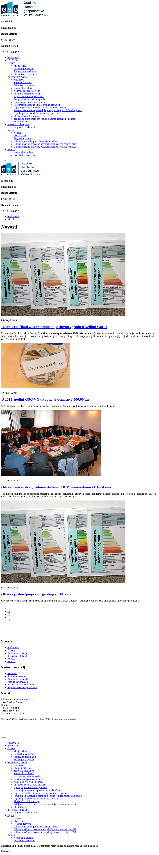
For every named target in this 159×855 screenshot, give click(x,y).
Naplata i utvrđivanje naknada (28, 96)
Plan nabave (20, 135)
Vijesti (10, 130)
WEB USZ (12, 60)
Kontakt (11, 149)
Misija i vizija (20, 65)
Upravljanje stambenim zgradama (30, 102)
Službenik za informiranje (26, 116)
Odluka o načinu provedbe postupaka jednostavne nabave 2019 (45, 144)
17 (8, 617)
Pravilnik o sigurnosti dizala (28, 93)
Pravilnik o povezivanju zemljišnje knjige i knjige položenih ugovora (48, 110)
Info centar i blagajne (18, 124)
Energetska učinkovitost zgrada (29, 99)
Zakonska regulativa (24, 85)
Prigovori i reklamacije (25, 127)
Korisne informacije (17, 77)
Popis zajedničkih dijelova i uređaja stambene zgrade (40, 107)
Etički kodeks (20, 121)
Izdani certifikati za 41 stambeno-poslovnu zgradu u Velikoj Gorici (54, 327)
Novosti (11, 658)
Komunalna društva (23, 152)
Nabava (17, 132)
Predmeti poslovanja (24, 68)
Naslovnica (13, 57)
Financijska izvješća (24, 74)
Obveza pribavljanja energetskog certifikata (36, 594)
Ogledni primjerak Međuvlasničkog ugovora (36, 113)
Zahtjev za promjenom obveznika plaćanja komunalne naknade (45, 118)
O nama (11, 63)
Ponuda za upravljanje (25, 71)
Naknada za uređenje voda (27, 91)
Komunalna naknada (24, 88)
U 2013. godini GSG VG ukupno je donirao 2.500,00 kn (45, 399)
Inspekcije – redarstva (24, 155)
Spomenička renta (23, 82)
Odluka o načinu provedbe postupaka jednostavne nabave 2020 (45, 146)
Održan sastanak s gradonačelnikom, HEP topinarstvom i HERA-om (56, 487)
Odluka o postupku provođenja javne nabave (36, 141)
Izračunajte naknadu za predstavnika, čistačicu (37, 104)
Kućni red (19, 79)
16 (8, 614)
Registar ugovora (22, 138)
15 (8, 611)
